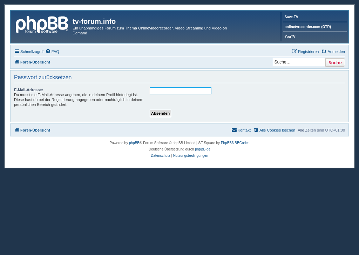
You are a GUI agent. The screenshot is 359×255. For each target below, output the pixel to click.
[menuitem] (52, 51)
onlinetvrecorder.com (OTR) (308, 27)
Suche (335, 62)
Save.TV (291, 17)
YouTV (290, 37)
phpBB (134, 143)
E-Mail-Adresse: (28, 90)
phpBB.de (202, 149)
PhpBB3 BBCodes (235, 143)
